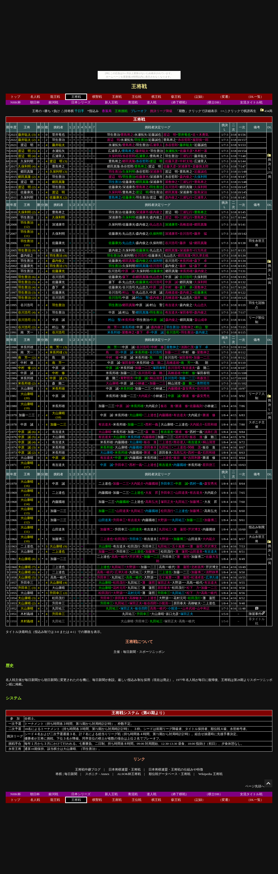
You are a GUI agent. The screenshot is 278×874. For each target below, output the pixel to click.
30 (7, 406)
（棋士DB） (213, 102)
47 (7, 292)
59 (7, 217)
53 (7, 261)
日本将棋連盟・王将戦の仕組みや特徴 (175, 769)
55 (7, 250)
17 (7, 511)
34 (7, 378)
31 (7, 396)
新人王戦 (111, 102)
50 (7, 277)
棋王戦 (156, 97)
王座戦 (117, 97)
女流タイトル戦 (251, 102)
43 (7, 320)
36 (7, 368)
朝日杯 (35, 102)
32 (7, 388)
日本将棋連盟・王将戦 (125, 769)
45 (7, 305)
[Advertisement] (139, 36)
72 (7, 140)
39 (7, 352)
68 (7, 161)
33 (7, 383)
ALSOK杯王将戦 (129, 774)
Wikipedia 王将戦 (210, 774)
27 (7, 432)
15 (7, 529)
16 (7, 520)
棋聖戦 (97, 97)
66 (7, 171)
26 (7, 437)
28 (7, 424)
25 (7, 442)
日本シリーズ (81, 102)
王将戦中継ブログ (88, 769)
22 (7, 458)
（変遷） (225, 97)
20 (7, 483)
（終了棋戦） (179, 102)
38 (7, 357)
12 (7, 551)
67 (7, 166)
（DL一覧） (255, 97)
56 (7, 243)
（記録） (198, 97)
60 (7, 212)
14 (7, 539)
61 (7, 197)
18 (7, 502)
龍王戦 (55, 97)
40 (7, 347)
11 (7, 559)
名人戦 (35, 97)
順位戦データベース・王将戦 (169, 774)
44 (7, 312)
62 (7, 192)
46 (7, 297)
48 (7, 287)
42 (7, 327)
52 (7, 266)
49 (7, 282)
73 (7, 134)
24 (7, 447)
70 (7, 151)
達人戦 (151, 102)
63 (7, 187)
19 (7, 493)
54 (7, 255)
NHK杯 (15, 102)
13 (7, 546)
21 (7, 465)
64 (7, 182)
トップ (15, 97)
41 (7, 332)
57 (7, 233)
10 (7, 567)
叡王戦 (176, 97)
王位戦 (136, 97)
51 (7, 271)
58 (7, 224)
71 (7, 145)
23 (7, 452)
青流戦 (133, 102)
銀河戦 (53, 102)
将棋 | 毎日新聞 (66, 774)
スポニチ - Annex (97, 774)
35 (7, 373)
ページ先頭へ (258, 786)
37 (7, 362)
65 (7, 177)
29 (7, 415)
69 (7, 156)
